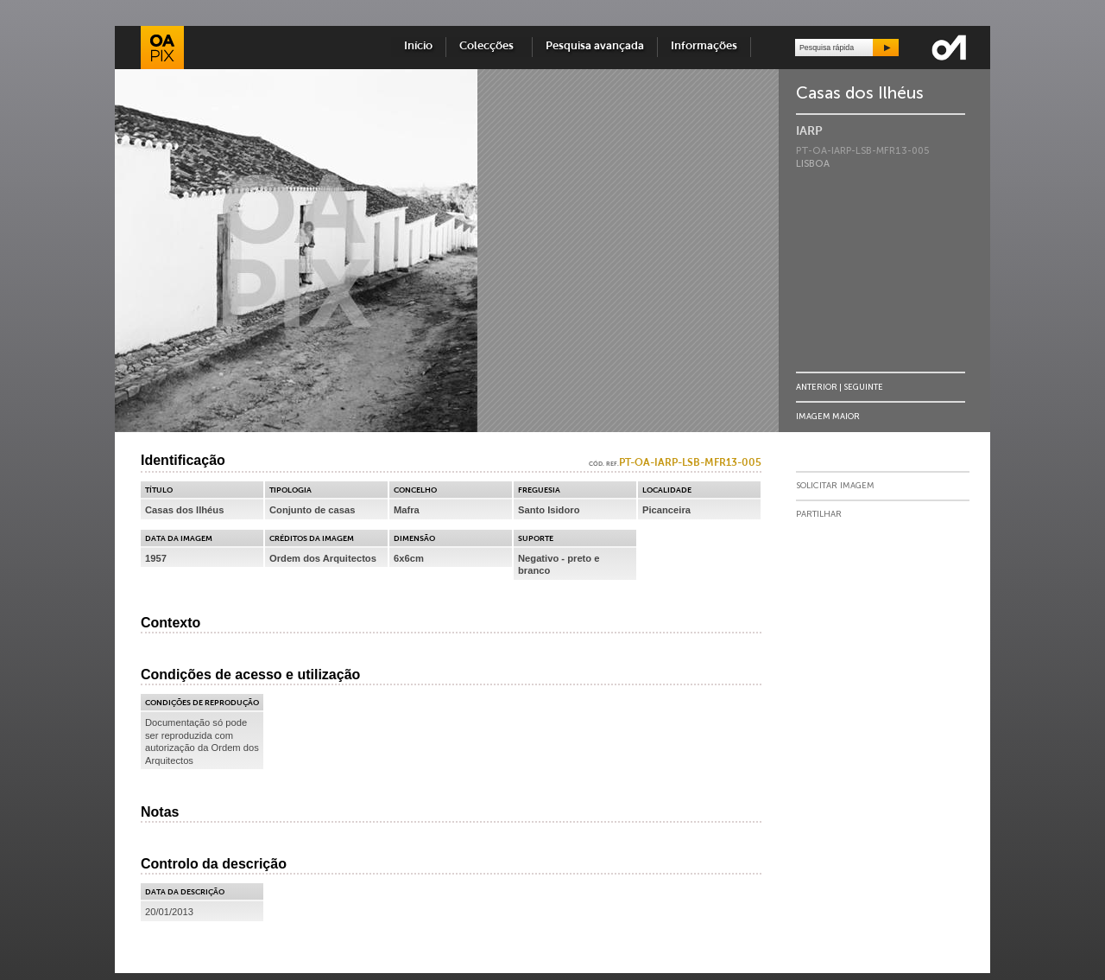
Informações (704, 46)
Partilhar (819, 514)
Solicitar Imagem (835, 485)
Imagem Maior (828, 416)
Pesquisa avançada (595, 46)
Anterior (816, 386)
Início (418, 46)
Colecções (489, 46)
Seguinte (863, 386)
